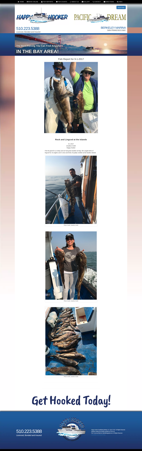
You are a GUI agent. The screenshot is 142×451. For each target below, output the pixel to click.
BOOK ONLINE (32, 2)
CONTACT (97, 2)
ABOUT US (74, 2)
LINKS (119, 2)
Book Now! (121, 7)
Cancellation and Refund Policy (98, 435)
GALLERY (86, 2)
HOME (21, 2)
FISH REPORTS (47, 2)
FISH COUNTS (61, 2)
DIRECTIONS (109, 2)
